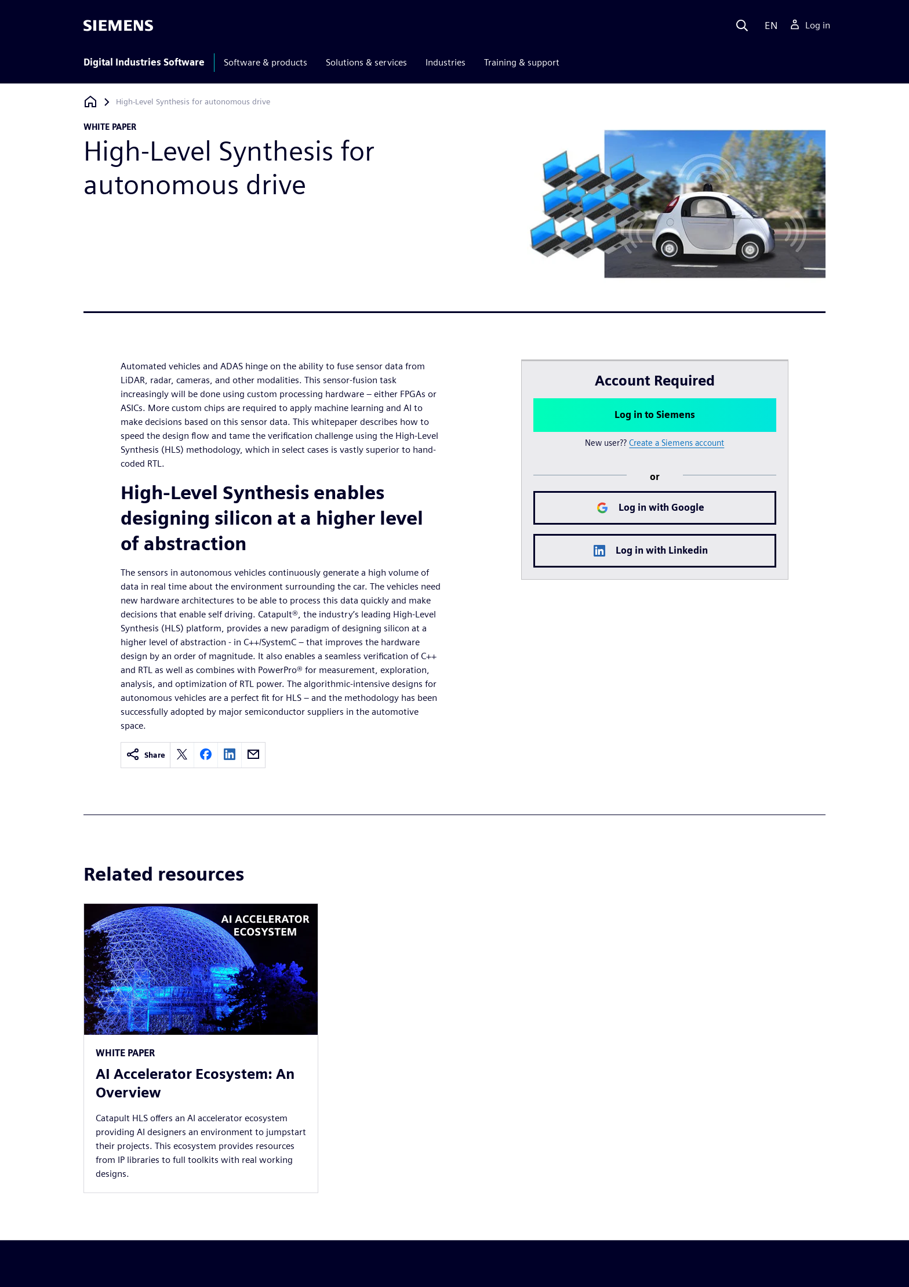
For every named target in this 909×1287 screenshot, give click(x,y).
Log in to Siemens (655, 414)
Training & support (521, 62)
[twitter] (182, 755)
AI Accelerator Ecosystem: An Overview (195, 1083)
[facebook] (205, 755)
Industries (446, 62)
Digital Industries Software (144, 62)
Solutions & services (366, 62)
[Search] (742, 25)
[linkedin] (229, 755)
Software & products (265, 62)
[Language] (768, 25)
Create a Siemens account (676, 443)
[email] (253, 755)
